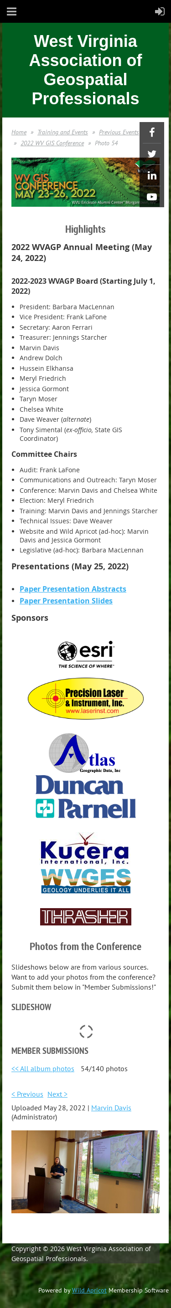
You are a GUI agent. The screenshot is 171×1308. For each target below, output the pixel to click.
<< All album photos (42, 1068)
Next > (57, 1094)
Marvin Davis (111, 1107)
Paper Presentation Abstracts (73, 589)
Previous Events (119, 132)
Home (18, 132)
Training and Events (62, 132)
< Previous (27, 1094)
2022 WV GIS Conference (52, 143)
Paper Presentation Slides (66, 601)
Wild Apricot (89, 1290)
